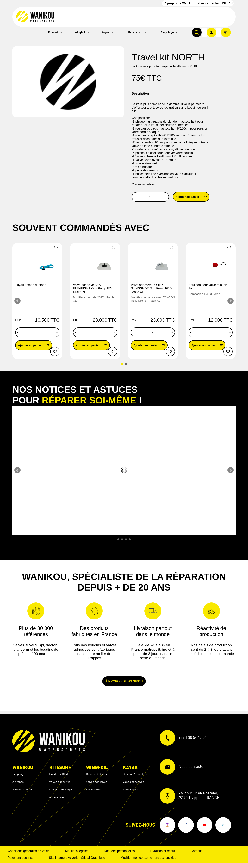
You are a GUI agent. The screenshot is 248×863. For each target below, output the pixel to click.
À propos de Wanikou (179, 3)
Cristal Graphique (93, 857)
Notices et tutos (22, 789)
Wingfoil (80, 32)
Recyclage (167, 32)
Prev (17, 301)
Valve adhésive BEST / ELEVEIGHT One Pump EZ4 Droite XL (93, 288)
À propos (18, 781)
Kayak (105, 32)
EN (231, 3)
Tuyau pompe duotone (30, 285)
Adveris (73, 857)
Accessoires (56, 797)
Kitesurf (53, 32)
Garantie (196, 851)
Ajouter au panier (192, 196)
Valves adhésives (59, 781)
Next (230, 301)
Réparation (135, 32)
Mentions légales (76, 851)
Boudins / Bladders (61, 774)
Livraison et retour (162, 851)
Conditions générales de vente (29, 851)
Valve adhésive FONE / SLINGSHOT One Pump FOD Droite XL (151, 288)
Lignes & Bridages (61, 789)
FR (224, 3)
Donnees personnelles (119, 851)
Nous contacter (208, 3)
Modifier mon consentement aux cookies (148, 857)
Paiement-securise (21, 857)
